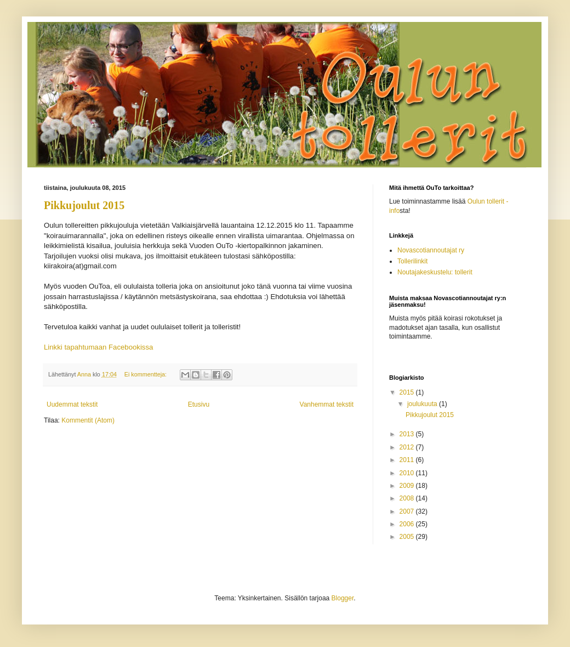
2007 (408, 511)
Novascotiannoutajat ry (430, 250)
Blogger (343, 598)
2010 (408, 473)
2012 (408, 447)
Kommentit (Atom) (88, 420)
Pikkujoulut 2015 (84, 205)
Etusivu (198, 404)
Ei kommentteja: (146, 374)
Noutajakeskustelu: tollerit (434, 272)
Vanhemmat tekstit (327, 404)
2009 (408, 486)
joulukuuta (423, 404)
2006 (408, 524)
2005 (408, 537)
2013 (408, 434)
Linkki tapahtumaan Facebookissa (98, 347)
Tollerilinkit (412, 261)
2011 (408, 460)
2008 (408, 498)
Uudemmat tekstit (72, 404)
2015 (408, 392)
